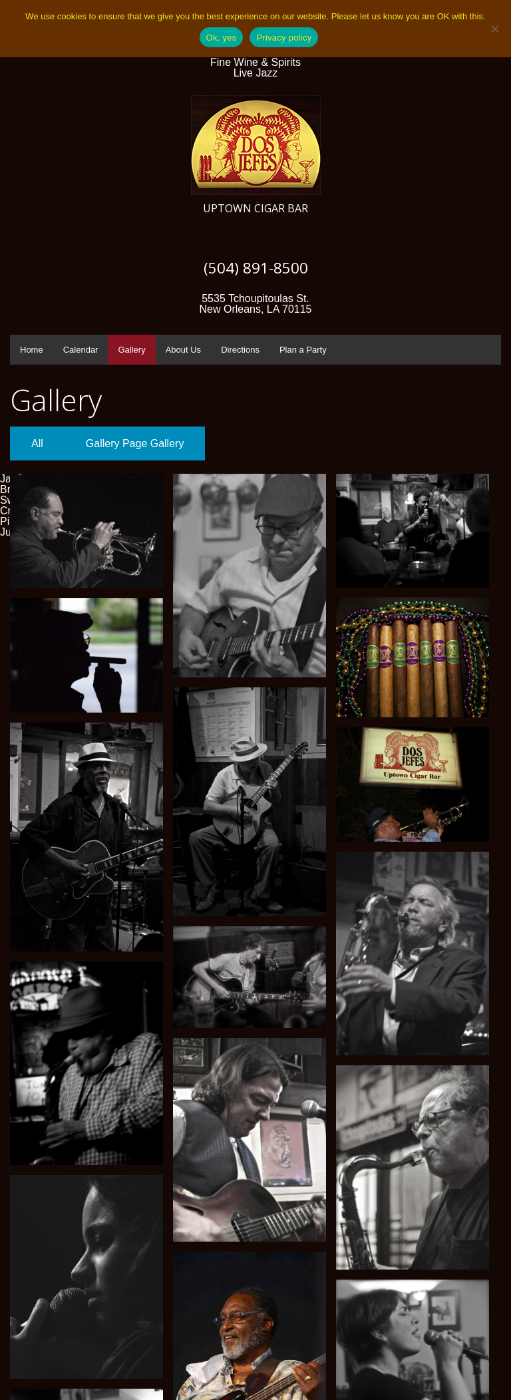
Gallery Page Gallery (135, 443)
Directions (240, 350)
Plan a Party (303, 350)
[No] (494, 28)
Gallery (131, 350)
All (37, 443)
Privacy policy (283, 38)
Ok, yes (221, 38)
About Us (183, 350)
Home (31, 350)
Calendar (80, 350)
